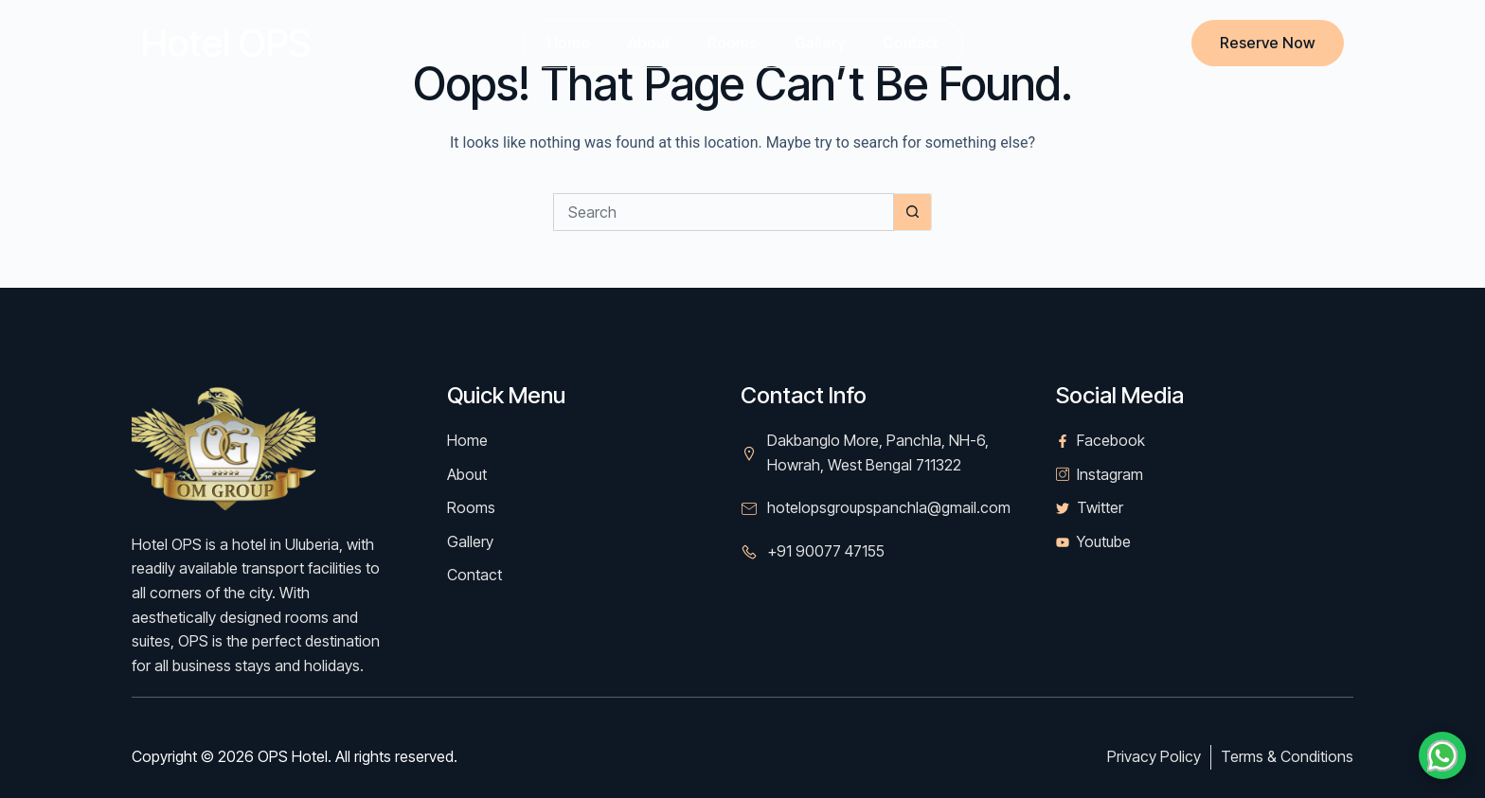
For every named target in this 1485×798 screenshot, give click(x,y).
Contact (911, 42)
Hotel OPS (226, 43)
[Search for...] (723, 212)
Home (568, 42)
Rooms (732, 42)
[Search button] (913, 212)
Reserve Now (1267, 42)
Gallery (820, 42)
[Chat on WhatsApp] (1442, 755)
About (649, 42)
